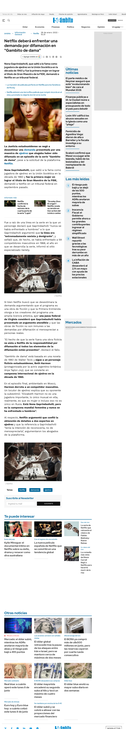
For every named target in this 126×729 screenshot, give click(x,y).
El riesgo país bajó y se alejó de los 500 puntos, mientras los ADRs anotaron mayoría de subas (81, 195)
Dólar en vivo (22, 14)
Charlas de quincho (66, 14)
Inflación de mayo (38, 14)
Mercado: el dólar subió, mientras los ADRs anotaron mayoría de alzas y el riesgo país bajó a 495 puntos (18, 646)
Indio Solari (113, 14)
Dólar (25, 27)
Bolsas (76, 327)
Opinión (101, 27)
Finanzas (56, 27)
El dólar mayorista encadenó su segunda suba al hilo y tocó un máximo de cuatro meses (47, 691)
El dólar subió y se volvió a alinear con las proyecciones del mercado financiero (47, 711)
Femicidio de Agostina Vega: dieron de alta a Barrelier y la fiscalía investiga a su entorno (77, 139)
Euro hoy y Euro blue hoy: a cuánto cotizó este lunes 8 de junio (16, 708)
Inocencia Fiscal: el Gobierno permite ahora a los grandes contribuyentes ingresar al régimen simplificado (81, 221)
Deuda (51, 14)
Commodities (84, 327)
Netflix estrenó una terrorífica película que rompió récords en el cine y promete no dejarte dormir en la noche (34, 93)
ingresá (120, 20)
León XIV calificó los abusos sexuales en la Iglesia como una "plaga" (77, 120)
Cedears (92, 327)
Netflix (36, 34)
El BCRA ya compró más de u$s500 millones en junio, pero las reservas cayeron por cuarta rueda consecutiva (77, 647)
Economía (39, 27)
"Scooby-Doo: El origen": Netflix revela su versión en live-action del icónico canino (54, 207)
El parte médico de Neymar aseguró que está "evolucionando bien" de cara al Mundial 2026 (78, 84)
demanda (29, 149)
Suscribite (48, 503)
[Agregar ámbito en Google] (31, 57)
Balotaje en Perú (98, 14)
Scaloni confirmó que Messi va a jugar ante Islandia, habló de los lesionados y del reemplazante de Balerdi (78, 160)
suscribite (112, 20)
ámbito (7, 34)
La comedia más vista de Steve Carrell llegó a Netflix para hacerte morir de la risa (86, 562)
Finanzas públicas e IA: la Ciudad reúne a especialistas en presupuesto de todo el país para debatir (78, 102)
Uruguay (116, 27)
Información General (20, 33)
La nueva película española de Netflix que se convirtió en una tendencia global (48, 547)
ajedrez (23, 153)
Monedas (69, 327)
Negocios (85, 27)
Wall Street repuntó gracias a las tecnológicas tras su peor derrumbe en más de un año (80, 246)
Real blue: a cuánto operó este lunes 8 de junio (16, 687)
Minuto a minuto (13, 636)
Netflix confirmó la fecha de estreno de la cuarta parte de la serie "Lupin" (24, 207)
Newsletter (120, 27)
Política (70, 27)
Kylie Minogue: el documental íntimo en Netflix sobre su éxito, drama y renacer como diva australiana (17, 549)
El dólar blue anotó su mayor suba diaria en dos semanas (76, 687)
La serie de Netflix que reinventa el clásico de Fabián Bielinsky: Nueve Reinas (86, 534)
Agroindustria (82, 14)
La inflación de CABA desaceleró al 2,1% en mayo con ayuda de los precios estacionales (80, 268)
